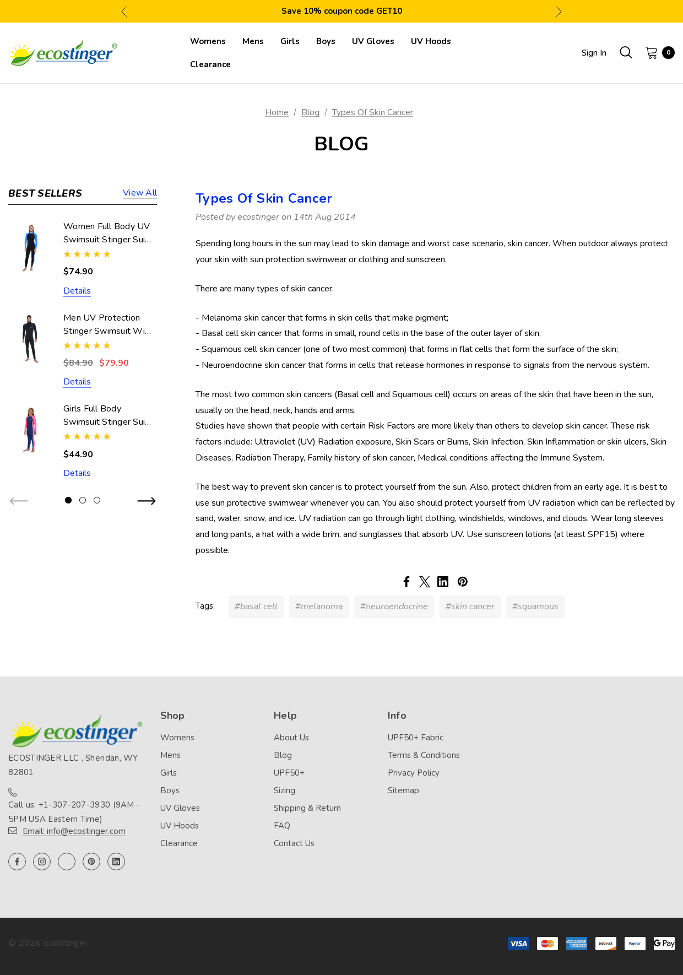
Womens (177, 737)
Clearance (179, 843)
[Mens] (253, 41)
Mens (170, 755)
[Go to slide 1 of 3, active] (68, 500)
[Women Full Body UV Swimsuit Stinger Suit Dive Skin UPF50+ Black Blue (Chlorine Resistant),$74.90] (30, 247)
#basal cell (256, 606)
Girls (168, 772)
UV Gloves (180, 808)
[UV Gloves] (373, 41)
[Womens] (208, 41)
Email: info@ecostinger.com (74, 831)
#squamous (535, 606)
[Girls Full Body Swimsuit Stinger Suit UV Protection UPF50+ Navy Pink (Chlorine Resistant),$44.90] (30, 429)
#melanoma (319, 606)
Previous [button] (124, 11)
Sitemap (403, 790)
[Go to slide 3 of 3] (97, 500)
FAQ (282, 825)
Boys (170, 790)
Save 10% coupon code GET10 (341, 11)
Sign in (594, 52)
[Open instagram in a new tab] (42, 861)
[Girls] (290, 41)
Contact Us (294, 843)
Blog (283, 755)
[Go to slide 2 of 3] (82, 500)
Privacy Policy (414, 772)
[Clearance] (210, 64)
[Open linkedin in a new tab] (116, 861)
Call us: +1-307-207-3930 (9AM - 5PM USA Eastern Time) (74, 812)
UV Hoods (179, 825)
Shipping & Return (307, 808)
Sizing (284, 790)
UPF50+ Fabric (415, 737)
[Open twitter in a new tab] (66, 861)
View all (140, 193)
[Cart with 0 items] (656, 52)
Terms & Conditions (424, 755)
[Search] (625, 52)
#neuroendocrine (394, 606)
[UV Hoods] (431, 41)
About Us (291, 737)
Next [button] (559, 11)
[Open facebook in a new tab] (17, 861)
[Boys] (326, 41)
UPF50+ (289, 772)
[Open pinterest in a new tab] (91, 861)
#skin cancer (470, 606)
